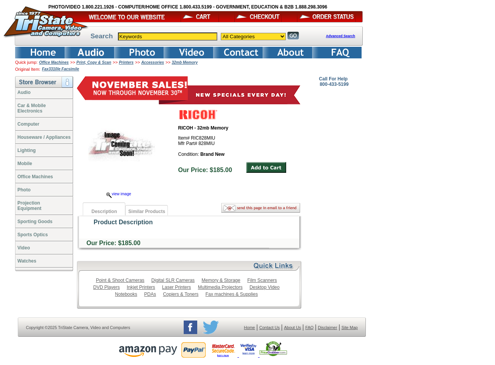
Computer (28, 124)
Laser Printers (176, 287)
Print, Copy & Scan (94, 62)
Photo (24, 190)
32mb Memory (185, 62)
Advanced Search (340, 36)
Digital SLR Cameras (173, 280)
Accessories (152, 62)
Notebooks (126, 294)
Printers (126, 62)
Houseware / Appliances (44, 137)
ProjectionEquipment (29, 205)
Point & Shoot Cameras (120, 280)
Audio (24, 92)
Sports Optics (32, 234)
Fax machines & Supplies (231, 294)
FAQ (309, 327)
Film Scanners (262, 280)
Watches (26, 261)
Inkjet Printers (141, 287)
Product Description (123, 222)
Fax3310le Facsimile (60, 69)
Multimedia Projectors (220, 287)
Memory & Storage (220, 280)
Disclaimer (327, 327)
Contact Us (269, 327)
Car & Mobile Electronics (31, 108)
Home (249, 327)
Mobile (24, 163)
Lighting (26, 150)
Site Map (349, 327)
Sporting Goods (35, 221)
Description (104, 211)
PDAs (150, 294)
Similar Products (146, 211)
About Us (292, 327)
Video (23, 248)
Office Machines (54, 62)
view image (118, 194)
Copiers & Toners (180, 294)
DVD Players (106, 287)
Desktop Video (264, 287)
